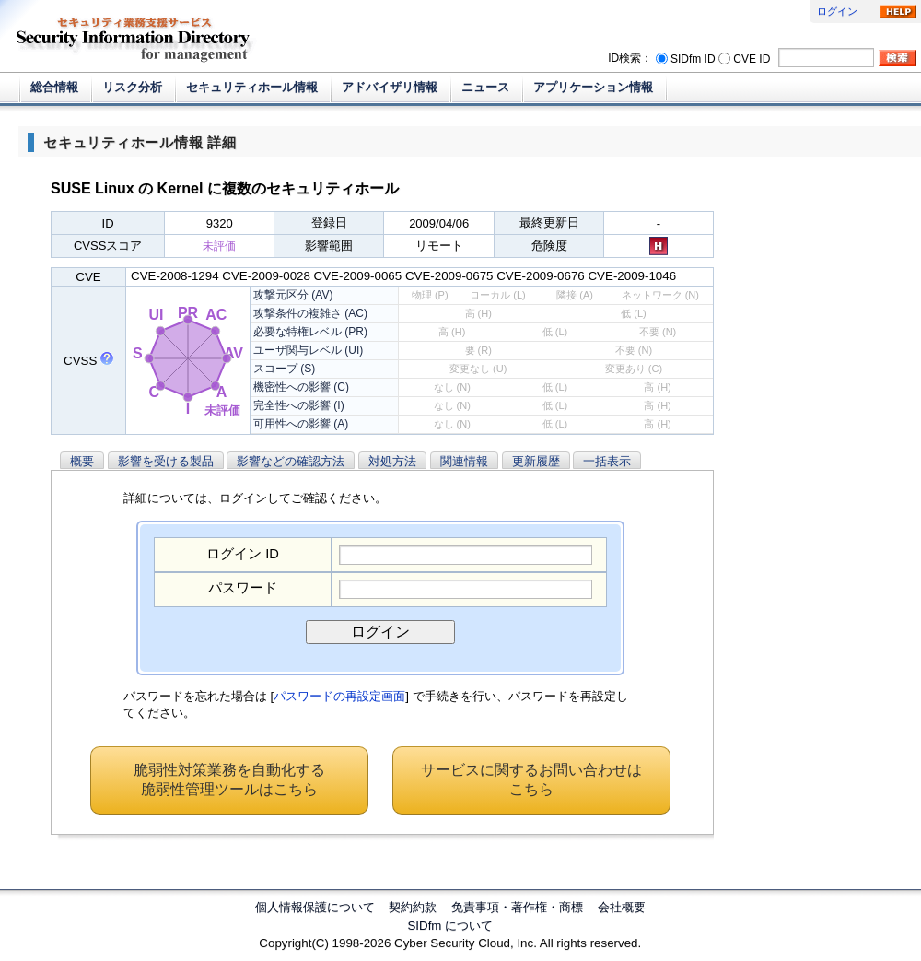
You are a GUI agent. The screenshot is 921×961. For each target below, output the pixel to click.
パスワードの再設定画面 (339, 696)
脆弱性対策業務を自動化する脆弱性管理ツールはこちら (229, 779)
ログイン (837, 11)
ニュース (485, 87)
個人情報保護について (315, 907)
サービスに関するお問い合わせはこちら (531, 779)
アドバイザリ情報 (389, 87)
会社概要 (622, 907)
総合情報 (54, 87)
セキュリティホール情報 (252, 87)
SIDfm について (450, 925)
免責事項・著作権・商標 (517, 907)
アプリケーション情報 (593, 87)
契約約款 (413, 907)
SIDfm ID (693, 58)
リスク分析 (132, 87)
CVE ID (751, 58)
